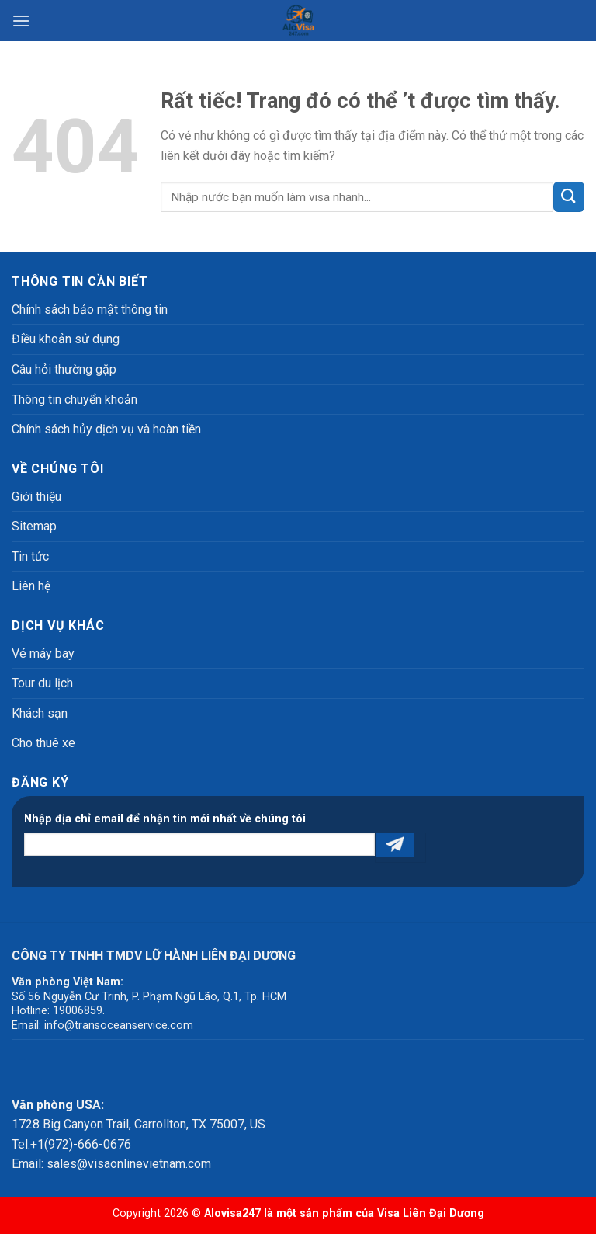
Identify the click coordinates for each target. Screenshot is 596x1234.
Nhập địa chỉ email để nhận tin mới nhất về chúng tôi (165, 819)
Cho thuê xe (43, 742)
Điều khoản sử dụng (66, 339)
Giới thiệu (36, 496)
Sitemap (34, 526)
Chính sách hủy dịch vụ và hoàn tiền (106, 429)
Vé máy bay (43, 653)
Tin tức (30, 556)
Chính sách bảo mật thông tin (90, 309)
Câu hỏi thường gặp (64, 369)
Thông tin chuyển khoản (74, 399)
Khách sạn (40, 713)
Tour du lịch (42, 683)
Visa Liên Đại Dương (430, 1213)
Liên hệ (31, 586)
